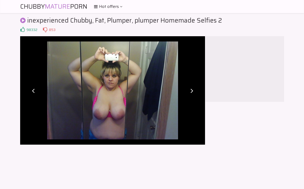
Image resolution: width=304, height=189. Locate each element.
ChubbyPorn (53, 7)
